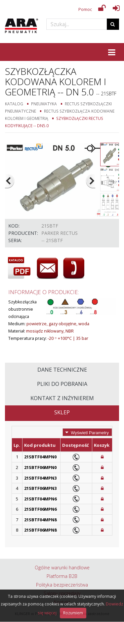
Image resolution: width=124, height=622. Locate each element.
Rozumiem (73, 613)
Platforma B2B (62, 576)
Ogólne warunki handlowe (62, 567)
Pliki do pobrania (62, 384)
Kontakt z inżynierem (62, 398)
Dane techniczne (62, 369)
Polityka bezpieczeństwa (62, 585)
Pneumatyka (44, 103)
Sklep (62, 412)
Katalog (14, 103)
